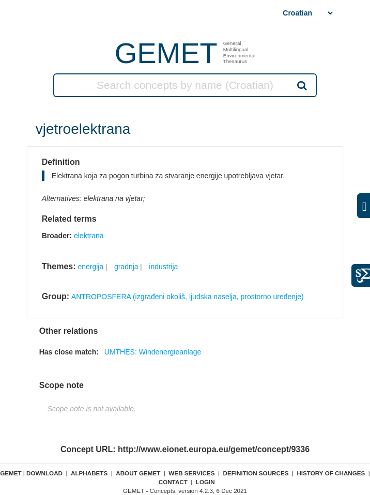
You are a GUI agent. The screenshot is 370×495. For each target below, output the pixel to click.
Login (205, 481)
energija (90, 266)
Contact (173, 481)
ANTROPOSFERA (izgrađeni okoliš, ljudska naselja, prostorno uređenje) (187, 296)
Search (301, 85)
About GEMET (138, 473)
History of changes (331, 473)
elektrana (89, 235)
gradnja (126, 266)
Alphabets (89, 473)
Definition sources (256, 473)
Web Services (191, 473)
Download (44, 473)
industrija (163, 266)
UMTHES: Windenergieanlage (153, 352)
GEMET (166, 53)
